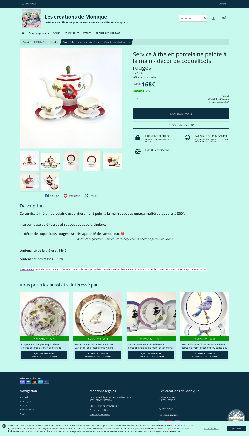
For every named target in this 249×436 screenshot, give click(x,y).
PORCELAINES (40, 42)
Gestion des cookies (99, 410)
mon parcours (27, 409)
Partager (52, 196)
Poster (91, 196)
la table (54, 42)
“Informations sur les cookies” (90, 431)
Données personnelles (100, 414)
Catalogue (25, 401)
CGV (22, 413)
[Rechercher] (205, 18)
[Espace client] (213, 18)
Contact (222, 3)
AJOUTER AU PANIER (181, 113)
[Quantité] (139, 99)
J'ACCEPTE (236, 428)
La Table (138, 73)
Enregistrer (72, 196)
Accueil (26, 42)
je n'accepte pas (211, 428)
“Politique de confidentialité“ (130, 431)
